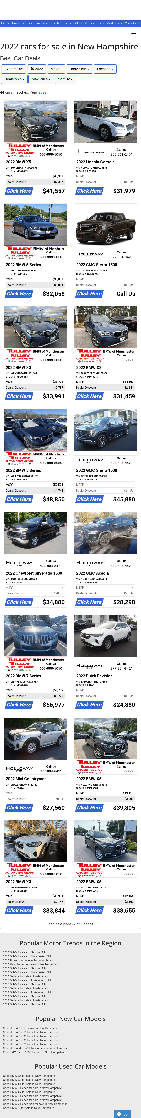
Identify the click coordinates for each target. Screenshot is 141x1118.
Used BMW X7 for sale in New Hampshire (29, 1092)
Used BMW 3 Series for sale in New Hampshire (32, 1088)
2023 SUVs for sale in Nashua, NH (24, 996)
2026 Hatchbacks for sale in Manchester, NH (30, 964)
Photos (90, 23)
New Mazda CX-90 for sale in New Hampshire (31, 1036)
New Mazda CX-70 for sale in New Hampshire (31, 1044)
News (16, 23)
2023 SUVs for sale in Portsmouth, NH (27, 992)
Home (5, 23)
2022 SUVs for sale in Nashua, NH (24, 1004)
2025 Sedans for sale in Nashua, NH (25, 976)
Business (41, 23)
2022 (36, 69)
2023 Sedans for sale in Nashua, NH (25, 1000)
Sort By (65, 79)
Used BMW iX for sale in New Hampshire (28, 1108)
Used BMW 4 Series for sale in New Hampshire (32, 1100)
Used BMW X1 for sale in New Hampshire (29, 1084)
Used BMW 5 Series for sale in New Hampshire (32, 1096)
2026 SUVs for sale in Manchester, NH (27, 956)
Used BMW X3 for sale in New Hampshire (29, 1080)
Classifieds (132, 23)
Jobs (101, 23)
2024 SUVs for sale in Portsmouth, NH (27, 980)
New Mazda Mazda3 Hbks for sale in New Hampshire (36, 1048)
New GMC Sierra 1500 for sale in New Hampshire (34, 1052)
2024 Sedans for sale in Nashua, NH (25, 988)
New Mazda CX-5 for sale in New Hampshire (31, 1028)
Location (105, 69)
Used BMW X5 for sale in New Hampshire (29, 1075)
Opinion (67, 23)
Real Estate (115, 23)
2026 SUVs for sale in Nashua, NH (24, 952)
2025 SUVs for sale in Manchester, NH (27, 972)
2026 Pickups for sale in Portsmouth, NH (28, 960)
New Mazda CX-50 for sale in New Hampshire (31, 1032)
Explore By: (13, 69)
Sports (55, 23)
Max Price (41, 79)
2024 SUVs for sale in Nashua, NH (24, 984)
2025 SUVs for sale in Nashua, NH (24, 968)
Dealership (14, 79)
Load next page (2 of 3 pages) (70, 924)
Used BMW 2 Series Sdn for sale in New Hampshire (35, 1104)
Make (56, 69)
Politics (28, 23)
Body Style (79, 69)
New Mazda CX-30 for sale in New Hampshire (31, 1040)
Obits (79, 23)
